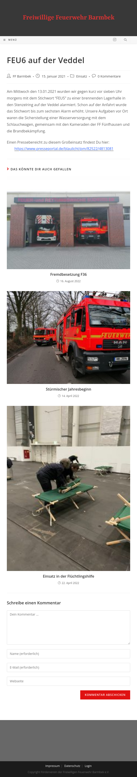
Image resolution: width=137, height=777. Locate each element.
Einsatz (81, 76)
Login (88, 766)
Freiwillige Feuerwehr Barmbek (68, 17)
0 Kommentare (109, 76)
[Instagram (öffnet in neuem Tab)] (114, 39)
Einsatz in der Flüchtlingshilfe (68, 576)
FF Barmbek (22, 76)
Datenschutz (72, 766)
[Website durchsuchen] (125, 40)
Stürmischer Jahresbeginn (68, 389)
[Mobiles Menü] (10, 39)
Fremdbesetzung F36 (68, 274)
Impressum (52, 766)
